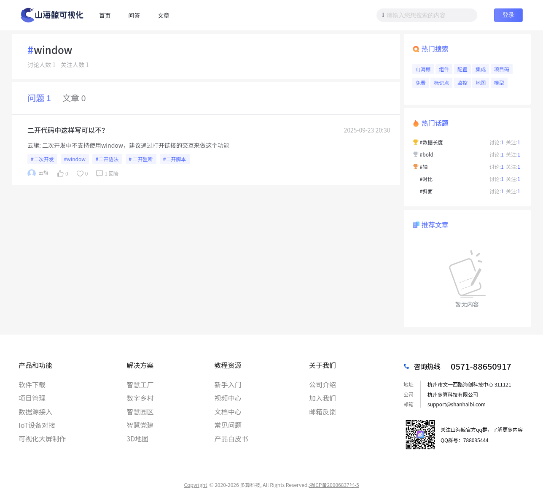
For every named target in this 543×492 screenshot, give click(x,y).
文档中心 (228, 411)
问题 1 (39, 98)
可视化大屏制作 (42, 438)
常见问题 (228, 425)
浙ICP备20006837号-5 (334, 484)
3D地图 (137, 438)
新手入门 (228, 384)
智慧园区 (139, 411)
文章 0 (74, 98)
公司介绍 (322, 384)
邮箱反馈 (322, 411)
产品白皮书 (231, 438)
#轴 (424, 166)
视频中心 (228, 398)
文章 (163, 15)
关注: (513, 142)
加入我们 (322, 398)
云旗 (33, 145)
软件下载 (32, 384)
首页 (105, 15)
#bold (426, 154)
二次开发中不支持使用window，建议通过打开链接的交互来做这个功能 (135, 145)
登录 (508, 14)
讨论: (496, 142)
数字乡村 (139, 398)
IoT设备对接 (37, 425)
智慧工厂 (139, 384)
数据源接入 (35, 411)
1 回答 (106, 173)
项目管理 (32, 398)
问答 (134, 15)
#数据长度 (431, 142)
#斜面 (426, 191)
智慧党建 (139, 425)
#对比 (426, 178)
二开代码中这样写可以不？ (67, 130)
